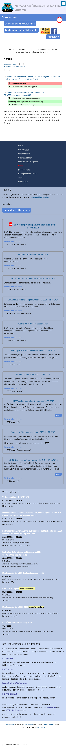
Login (43, 727)
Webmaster (51, 707)
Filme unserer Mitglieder (28, 161)
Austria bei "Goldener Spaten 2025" (33, 323)
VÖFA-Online (23, 150)
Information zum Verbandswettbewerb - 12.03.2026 (33, 278)
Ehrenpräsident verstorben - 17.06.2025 (33, 374)
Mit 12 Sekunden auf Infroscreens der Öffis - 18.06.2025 (33, 460)
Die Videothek (7, 669)
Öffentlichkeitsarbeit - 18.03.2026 (33, 254)
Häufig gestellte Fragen (27, 173)
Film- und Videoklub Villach (14, 66)
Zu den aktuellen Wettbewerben (20, 23)
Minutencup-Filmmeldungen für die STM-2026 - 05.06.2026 (33, 299)
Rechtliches (23, 181)
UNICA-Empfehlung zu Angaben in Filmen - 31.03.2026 (35, 226)
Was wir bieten (24, 153)
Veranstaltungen (25, 157)
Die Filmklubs (7, 658)
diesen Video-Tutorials (40, 197)
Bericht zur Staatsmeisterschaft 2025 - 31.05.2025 (33, 432)
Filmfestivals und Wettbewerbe (14, 683)
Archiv (20, 177)
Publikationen (24, 169)
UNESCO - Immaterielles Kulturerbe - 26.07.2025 (33, 401)
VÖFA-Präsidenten (13, 710)
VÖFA (20, 145)
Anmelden (53, 36)
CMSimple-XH (28, 724)
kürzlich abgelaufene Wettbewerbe (21, 30)
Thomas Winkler (48, 724)
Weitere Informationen (13, 241)
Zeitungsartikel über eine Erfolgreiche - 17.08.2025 (33, 350)
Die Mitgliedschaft (9, 694)
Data (38, 727)
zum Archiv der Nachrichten (17, 210)
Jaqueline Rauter (10, 64)
